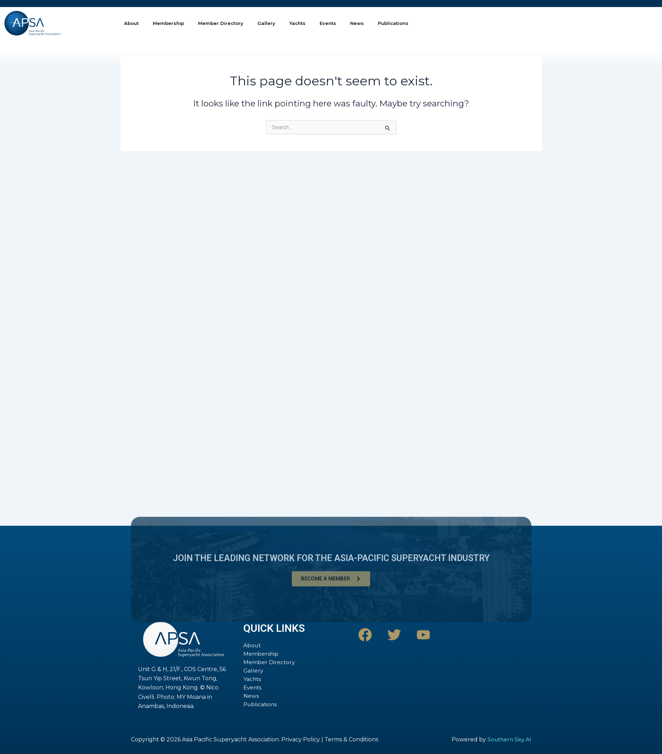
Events (328, 23)
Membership (168, 23)
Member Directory (220, 23)
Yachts (297, 23)
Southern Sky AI (508, 739)
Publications (393, 23)
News (357, 23)
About (131, 23)
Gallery (266, 23)
